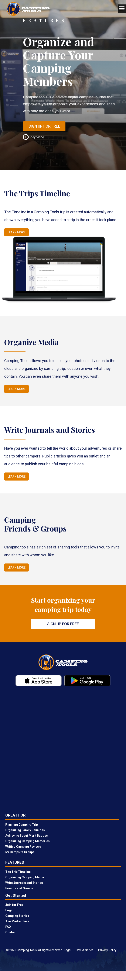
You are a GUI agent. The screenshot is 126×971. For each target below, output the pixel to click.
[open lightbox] (35, 137)
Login (9, 910)
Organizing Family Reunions (25, 830)
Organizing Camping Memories (27, 841)
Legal (67, 950)
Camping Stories (17, 915)
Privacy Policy (107, 950)
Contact (11, 932)
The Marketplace (17, 921)
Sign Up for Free (44, 126)
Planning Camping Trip (21, 824)
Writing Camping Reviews (23, 846)
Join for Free (14, 904)
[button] (118, 9)
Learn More (16, 232)
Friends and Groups (19, 888)
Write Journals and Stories (24, 882)
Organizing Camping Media (24, 877)
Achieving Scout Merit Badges (26, 835)
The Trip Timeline (18, 871)
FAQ (8, 926)
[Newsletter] (63, 750)
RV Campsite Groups (19, 852)
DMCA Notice (84, 950)
